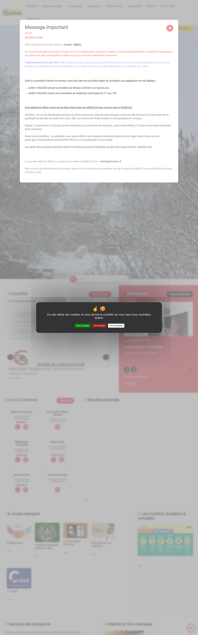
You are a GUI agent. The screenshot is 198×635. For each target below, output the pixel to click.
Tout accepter (82, 325)
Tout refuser (99, 325)
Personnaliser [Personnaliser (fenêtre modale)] (116, 325)
